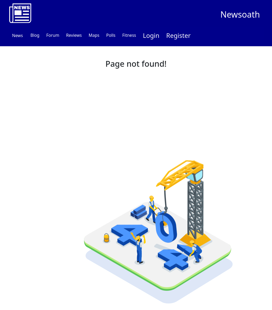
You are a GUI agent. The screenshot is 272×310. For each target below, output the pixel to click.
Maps (93, 35)
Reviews (74, 35)
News (17, 35)
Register (178, 35)
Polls (110, 35)
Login (151, 35)
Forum (52, 35)
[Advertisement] (136, 110)
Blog (34, 35)
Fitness (129, 35)
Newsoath (240, 14)
